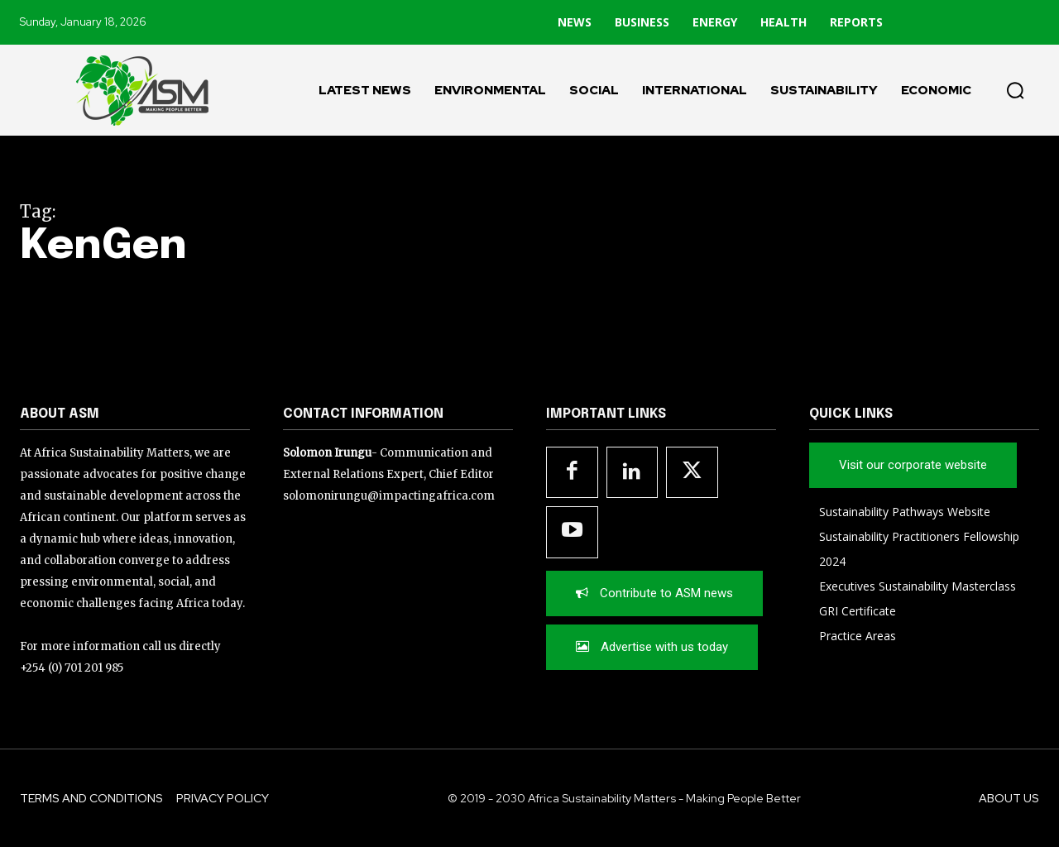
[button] (1015, 90)
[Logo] (132, 90)
